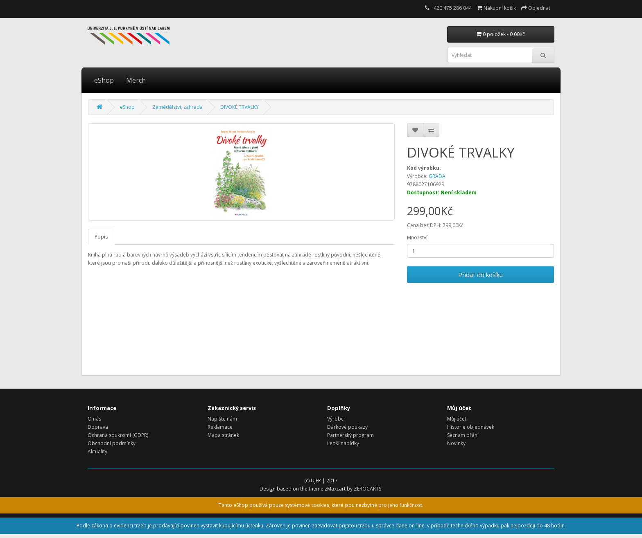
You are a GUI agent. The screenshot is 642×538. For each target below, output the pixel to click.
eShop (104, 80)
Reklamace (220, 426)
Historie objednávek (470, 426)
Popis (101, 236)
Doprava (98, 426)
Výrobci (336, 418)
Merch (136, 80)
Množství (417, 237)
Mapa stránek (223, 435)
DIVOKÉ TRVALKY (239, 107)
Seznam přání (463, 435)
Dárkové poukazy (347, 426)
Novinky (456, 443)
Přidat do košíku (480, 274)
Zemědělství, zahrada (177, 107)
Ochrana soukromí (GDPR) (118, 435)
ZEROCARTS (367, 488)
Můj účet (456, 418)
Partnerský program (350, 435)
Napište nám (222, 418)
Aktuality (97, 451)
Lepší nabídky (343, 443)
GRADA (437, 176)
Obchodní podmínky (112, 443)
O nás (94, 418)
